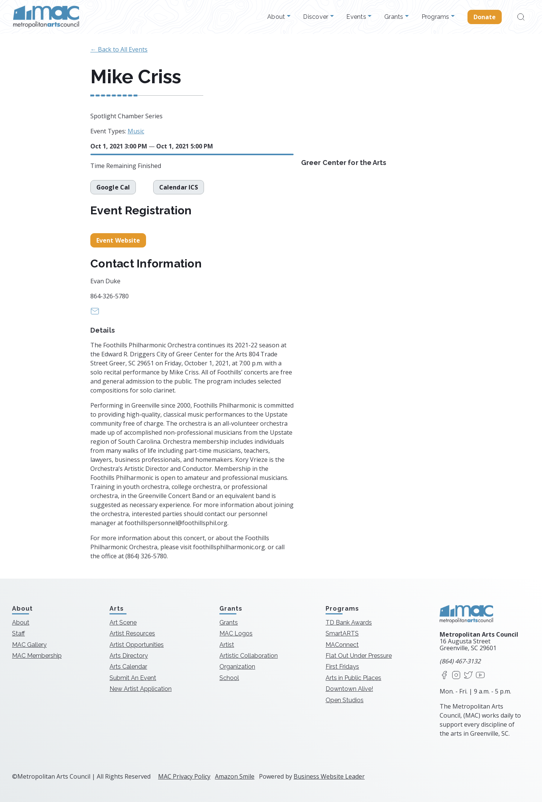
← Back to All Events (119, 49)
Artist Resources (132, 633)
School (229, 677)
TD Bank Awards (349, 622)
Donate (484, 17)
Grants (394, 17)
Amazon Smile (234, 776)
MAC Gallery (29, 644)
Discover (316, 17)
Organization (237, 666)
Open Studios (345, 700)
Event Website (118, 240)
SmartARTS (342, 633)
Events (357, 17)
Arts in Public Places (353, 677)
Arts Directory (129, 655)
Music (136, 131)
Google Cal (113, 187)
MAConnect (342, 644)
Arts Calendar (128, 666)
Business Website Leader (329, 776)
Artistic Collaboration (248, 655)
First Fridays (342, 666)
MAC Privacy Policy (184, 776)
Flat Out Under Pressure (359, 655)
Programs (436, 17)
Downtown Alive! (349, 688)
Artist (226, 644)
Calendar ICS (178, 187)
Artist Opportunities (137, 644)
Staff (18, 633)
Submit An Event (133, 677)
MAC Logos (236, 633)
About (277, 17)
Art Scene (123, 622)
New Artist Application (141, 688)
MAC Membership (37, 655)
